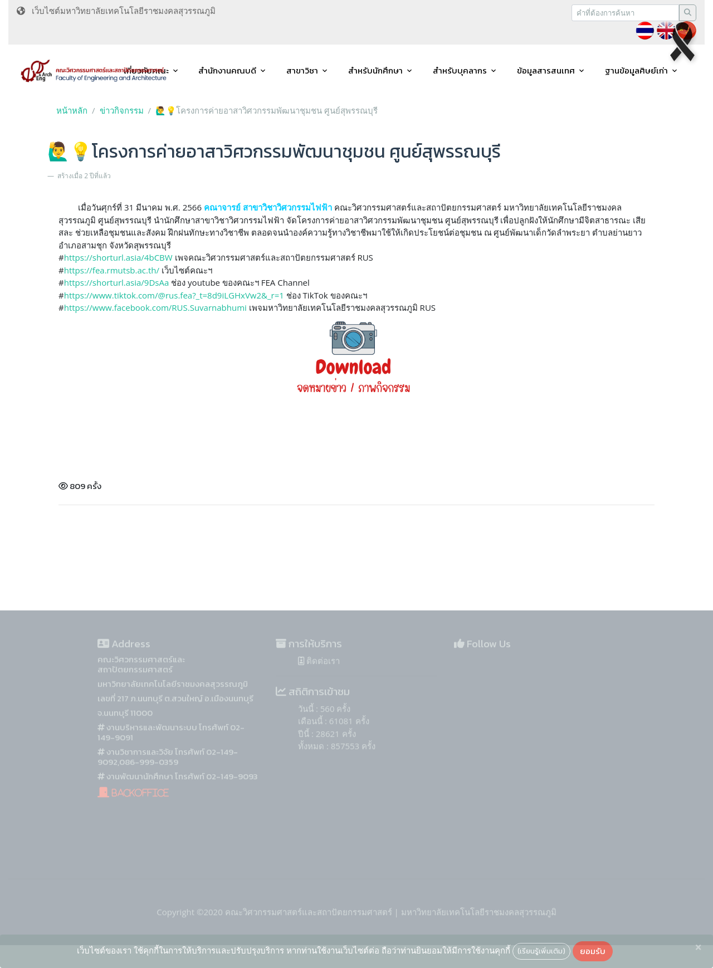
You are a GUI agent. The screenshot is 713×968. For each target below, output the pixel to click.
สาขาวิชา (302, 70)
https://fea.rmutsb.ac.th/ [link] (111, 270)
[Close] (698, 948)
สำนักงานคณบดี (227, 70)
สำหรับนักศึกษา (375, 70)
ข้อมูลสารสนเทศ (546, 70)
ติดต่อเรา (319, 675)
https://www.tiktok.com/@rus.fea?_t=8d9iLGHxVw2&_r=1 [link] (174, 295)
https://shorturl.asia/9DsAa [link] (116, 282)
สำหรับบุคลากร (460, 70)
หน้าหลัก (71, 110)
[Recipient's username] (625, 12)
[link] (155, 307)
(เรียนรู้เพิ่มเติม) (541, 950)
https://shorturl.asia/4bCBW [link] (118, 257)
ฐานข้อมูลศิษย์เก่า (636, 70)
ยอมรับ (592, 951)
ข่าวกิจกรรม (122, 110)
